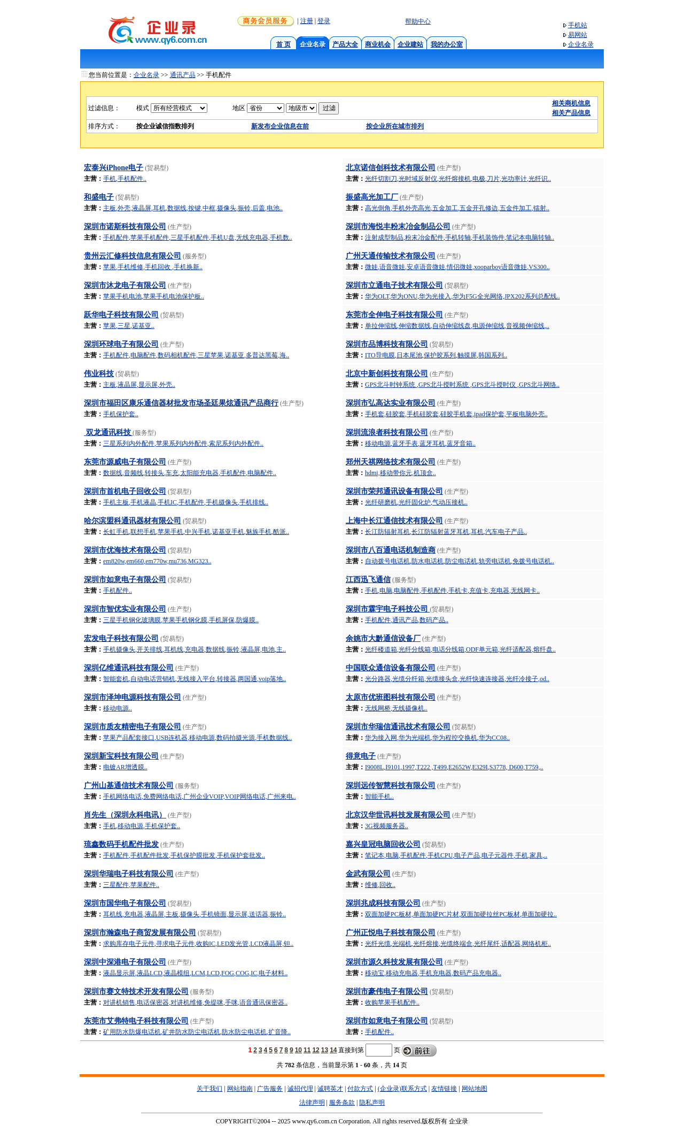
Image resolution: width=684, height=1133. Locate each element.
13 (324, 1050)
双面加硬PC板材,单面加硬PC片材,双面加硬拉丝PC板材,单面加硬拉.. (461, 914)
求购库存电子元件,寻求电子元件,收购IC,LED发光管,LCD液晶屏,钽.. (198, 943)
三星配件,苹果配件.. (131, 885)
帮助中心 (418, 21)
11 (307, 1050)
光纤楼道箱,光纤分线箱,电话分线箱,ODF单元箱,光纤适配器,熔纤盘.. (460, 649)
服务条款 (342, 1102)
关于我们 (209, 1088)
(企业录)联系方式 (402, 1088)
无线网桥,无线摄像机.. (396, 708)
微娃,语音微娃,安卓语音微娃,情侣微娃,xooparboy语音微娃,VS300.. (457, 267)
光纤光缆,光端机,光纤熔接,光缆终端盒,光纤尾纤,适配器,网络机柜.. (458, 943)
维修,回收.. (380, 885)
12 (315, 1050)
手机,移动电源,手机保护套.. (141, 826)
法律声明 (312, 1102)
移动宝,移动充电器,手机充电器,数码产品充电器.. (433, 973)
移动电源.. (117, 708)
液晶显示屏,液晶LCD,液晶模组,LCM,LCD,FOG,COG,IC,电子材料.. (195, 973)
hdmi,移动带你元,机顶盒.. (400, 473)
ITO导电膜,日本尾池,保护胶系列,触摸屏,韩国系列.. (436, 355)
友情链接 (444, 1088)
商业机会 (378, 44)
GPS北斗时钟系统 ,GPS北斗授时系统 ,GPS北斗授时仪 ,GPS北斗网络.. (462, 384)
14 (333, 1050)
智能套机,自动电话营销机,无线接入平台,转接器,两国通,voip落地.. (194, 679)
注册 (306, 21)
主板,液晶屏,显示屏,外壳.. (139, 384)
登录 (323, 21)
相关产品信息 (571, 113)
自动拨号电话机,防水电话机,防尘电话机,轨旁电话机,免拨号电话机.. (459, 561)
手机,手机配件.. (124, 178)
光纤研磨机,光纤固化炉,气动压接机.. (416, 502)
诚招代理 (300, 1088)
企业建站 (410, 44)
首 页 (283, 44)
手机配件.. (117, 590)
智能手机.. (379, 796)
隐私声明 (372, 1102)
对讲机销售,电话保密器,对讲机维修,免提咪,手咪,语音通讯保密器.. (195, 1002)
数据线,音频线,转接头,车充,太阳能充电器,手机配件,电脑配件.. (189, 473)
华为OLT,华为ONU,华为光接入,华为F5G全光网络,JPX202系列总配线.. (462, 296)
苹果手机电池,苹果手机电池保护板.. (153, 296)
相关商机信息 (571, 103)
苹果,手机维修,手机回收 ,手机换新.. (153, 267)
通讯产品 (183, 75)
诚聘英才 (330, 1088)
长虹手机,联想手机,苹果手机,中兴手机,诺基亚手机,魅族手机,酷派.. (196, 531)
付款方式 (360, 1088)
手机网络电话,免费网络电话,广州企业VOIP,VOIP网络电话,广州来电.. (199, 796)
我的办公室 (447, 44)
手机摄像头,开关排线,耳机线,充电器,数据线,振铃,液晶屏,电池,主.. (194, 649)
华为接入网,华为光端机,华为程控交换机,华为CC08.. (437, 737)
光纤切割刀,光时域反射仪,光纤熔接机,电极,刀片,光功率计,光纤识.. (458, 178)
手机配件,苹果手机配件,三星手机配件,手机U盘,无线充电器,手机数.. (197, 237)
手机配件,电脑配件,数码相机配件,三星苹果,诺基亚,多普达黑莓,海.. (196, 355)
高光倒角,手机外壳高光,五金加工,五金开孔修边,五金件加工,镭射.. (457, 208)
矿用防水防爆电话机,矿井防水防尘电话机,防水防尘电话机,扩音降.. (197, 1032)
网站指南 (240, 1088)
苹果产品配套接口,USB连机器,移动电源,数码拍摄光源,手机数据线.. (197, 737)
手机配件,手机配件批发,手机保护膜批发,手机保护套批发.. (184, 855)
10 (298, 1050)
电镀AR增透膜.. (125, 767)
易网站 (577, 35)
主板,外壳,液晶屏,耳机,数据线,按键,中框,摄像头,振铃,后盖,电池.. (193, 208)
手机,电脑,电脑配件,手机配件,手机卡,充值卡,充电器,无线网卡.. (452, 590)
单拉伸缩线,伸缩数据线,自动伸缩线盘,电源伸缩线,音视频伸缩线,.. (457, 326)
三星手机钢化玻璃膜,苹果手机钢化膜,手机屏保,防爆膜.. (181, 620)
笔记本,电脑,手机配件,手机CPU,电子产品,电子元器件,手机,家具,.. (456, 855)
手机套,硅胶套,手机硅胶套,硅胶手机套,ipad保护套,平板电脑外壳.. (456, 414)
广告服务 (270, 1088)
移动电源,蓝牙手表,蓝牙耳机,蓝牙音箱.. (420, 443)
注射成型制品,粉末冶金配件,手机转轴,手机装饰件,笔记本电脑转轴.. (459, 237)
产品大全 (345, 44)
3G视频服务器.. (386, 826)
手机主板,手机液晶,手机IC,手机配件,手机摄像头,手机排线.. (185, 502)
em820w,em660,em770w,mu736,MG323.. (157, 561)
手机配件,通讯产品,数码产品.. (406, 620)
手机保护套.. (120, 414)
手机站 (577, 25)
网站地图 (474, 1088)
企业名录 (581, 44)
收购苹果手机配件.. (392, 1002)
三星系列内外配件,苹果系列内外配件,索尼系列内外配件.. (183, 443)
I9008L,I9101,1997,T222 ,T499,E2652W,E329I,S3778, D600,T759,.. (454, 767)
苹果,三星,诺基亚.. (128, 326)
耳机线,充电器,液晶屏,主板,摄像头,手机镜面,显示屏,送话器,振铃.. (194, 914)
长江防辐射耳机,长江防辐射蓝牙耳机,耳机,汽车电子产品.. (446, 531)
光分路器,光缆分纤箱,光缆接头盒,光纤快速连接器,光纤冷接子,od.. (457, 679)
